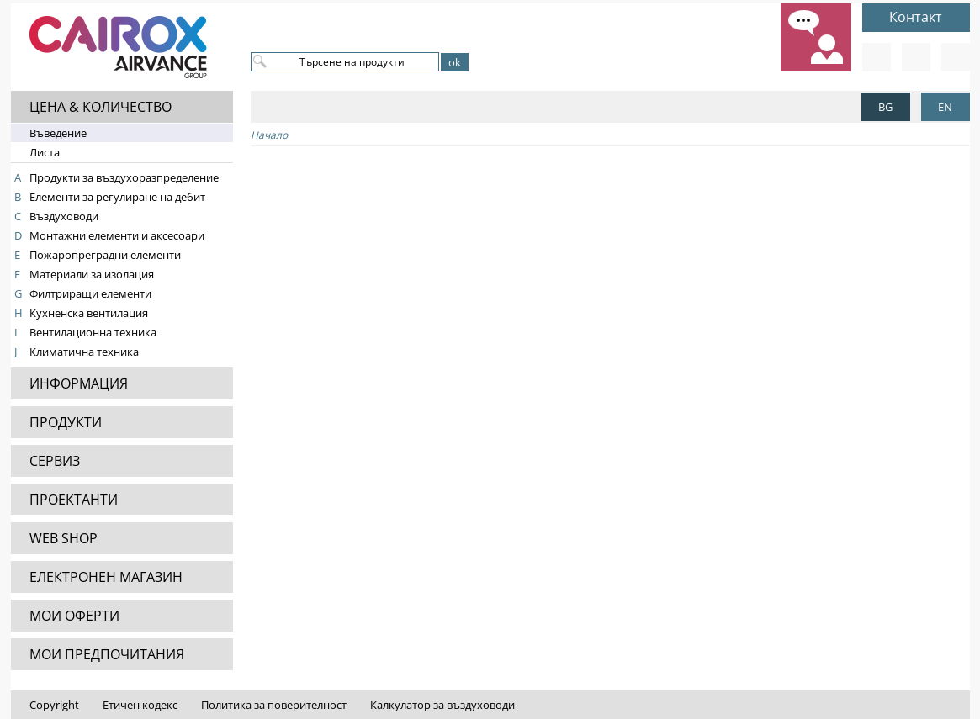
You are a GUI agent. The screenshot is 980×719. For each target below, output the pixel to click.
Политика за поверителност (274, 704)
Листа (44, 152)
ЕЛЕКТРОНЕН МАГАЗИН (106, 577)
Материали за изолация (91, 274)
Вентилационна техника (92, 332)
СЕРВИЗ (54, 461)
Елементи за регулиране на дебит (117, 196)
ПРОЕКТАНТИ (73, 499)
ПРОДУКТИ (65, 422)
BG (885, 106)
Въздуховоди (63, 216)
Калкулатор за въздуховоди (442, 704)
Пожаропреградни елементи (105, 254)
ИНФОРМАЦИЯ (78, 383)
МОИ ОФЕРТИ (74, 615)
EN (945, 106)
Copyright (54, 704)
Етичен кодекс (140, 704)
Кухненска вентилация (88, 312)
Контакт (915, 17)
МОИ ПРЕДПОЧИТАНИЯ (106, 654)
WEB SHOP (63, 538)
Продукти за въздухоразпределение (124, 177)
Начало (269, 135)
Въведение (58, 132)
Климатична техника (84, 351)
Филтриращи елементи (90, 293)
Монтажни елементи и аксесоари (116, 235)
